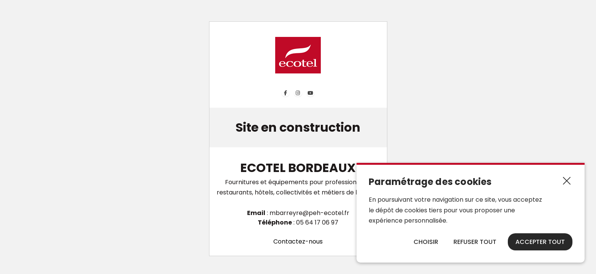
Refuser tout (474, 241)
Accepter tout (540, 241)
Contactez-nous (298, 241)
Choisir (426, 241)
